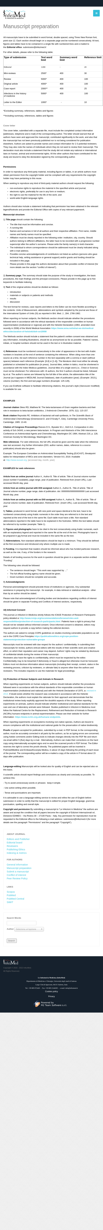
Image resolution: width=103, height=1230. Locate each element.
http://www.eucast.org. (16, 460)
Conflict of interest (16, 875)
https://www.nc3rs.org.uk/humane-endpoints (37, 717)
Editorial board (14, 842)
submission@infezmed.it (34, 47)
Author (10, 929)
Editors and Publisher (18, 839)
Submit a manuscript (18, 871)
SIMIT (10, 902)
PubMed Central (15, 898)
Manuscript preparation (19, 868)
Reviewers (12, 846)
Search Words (14, 918)
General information (17, 864)
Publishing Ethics (16, 849)
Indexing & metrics (17, 853)
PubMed (11, 895)
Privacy (51, 996)
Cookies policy (51, 991)
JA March (11, 962)
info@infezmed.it (71, 988)
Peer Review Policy (17, 878)
